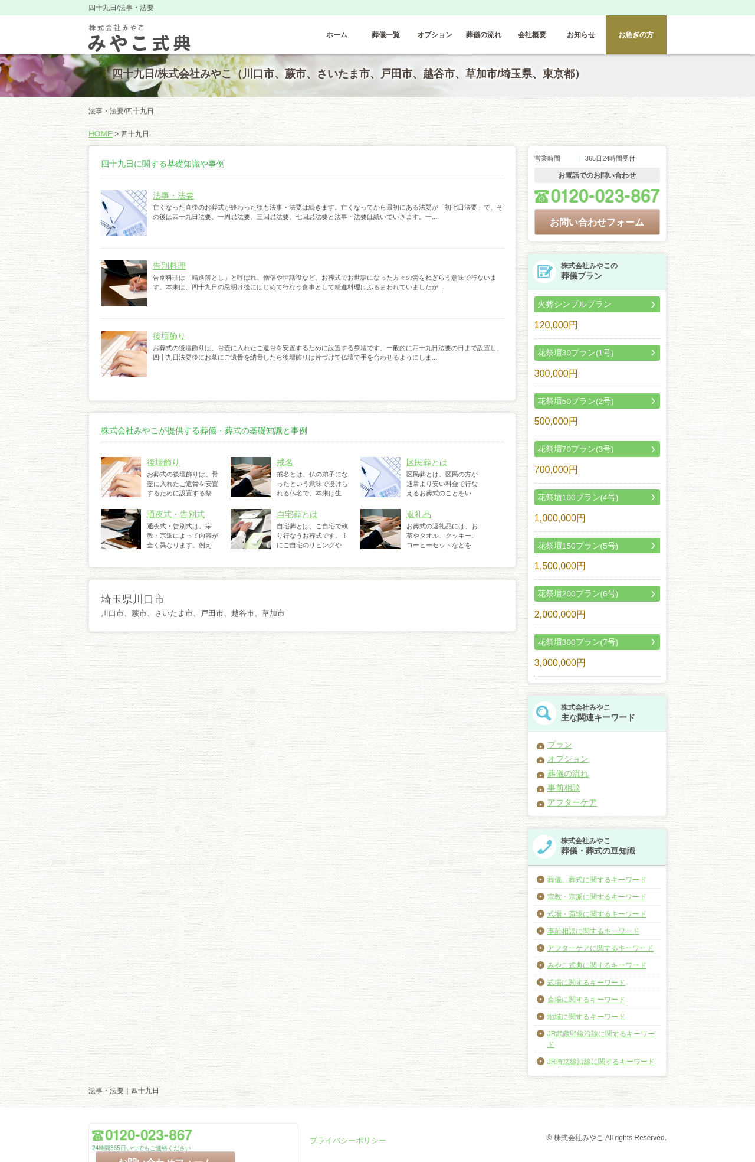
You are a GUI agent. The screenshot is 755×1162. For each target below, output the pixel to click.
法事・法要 (170, 201)
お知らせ (581, 38)
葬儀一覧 (386, 38)
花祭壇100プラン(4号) (572, 498)
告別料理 (167, 271)
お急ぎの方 (636, 38)
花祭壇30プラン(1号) (570, 356)
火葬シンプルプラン (569, 309)
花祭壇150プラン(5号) (572, 545)
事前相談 (561, 780)
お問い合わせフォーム (597, 226)
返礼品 (417, 520)
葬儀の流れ (483, 38)
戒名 (284, 468)
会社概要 (532, 38)
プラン (558, 741)
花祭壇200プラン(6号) (572, 592)
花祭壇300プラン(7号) (572, 639)
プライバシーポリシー (345, 1140)
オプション (434, 38)
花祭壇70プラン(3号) (570, 450)
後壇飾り (167, 342)
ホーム (336, 38)
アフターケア (568, 793)
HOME (99, 140)
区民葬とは (424, 468)
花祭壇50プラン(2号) (570, 403)
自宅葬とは (294, 520)
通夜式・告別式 (171, 520)
